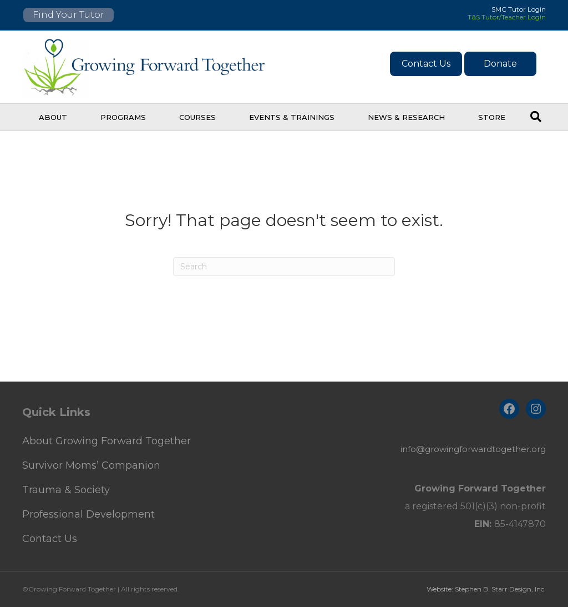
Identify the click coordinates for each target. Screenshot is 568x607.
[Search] (536, 117)
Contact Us (426, 63)
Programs (123, 117)
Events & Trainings (291, 117)
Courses (197, 117)
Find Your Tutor (68, 14)
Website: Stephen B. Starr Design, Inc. (486, 589)
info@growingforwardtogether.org (473, 449)
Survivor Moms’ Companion (91, 465)
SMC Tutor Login (518, 9)
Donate (500, 63)
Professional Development (88, 514)
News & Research (406, 117)
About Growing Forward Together (106, 441)
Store (491, 117)
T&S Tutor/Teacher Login (507, 17)
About (53, 117)
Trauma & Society (66, 490)
